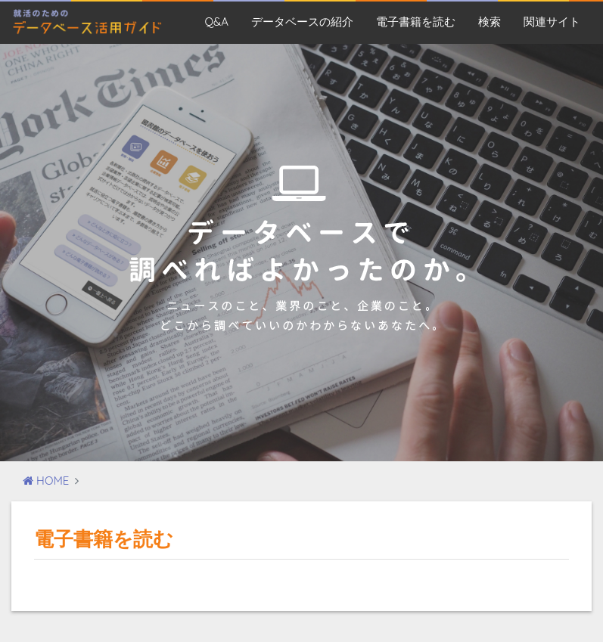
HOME (46, 480)
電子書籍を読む (415, 21)
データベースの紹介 (302, 21)
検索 (489, 21)
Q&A (216, 21)
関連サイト (552, 21)
